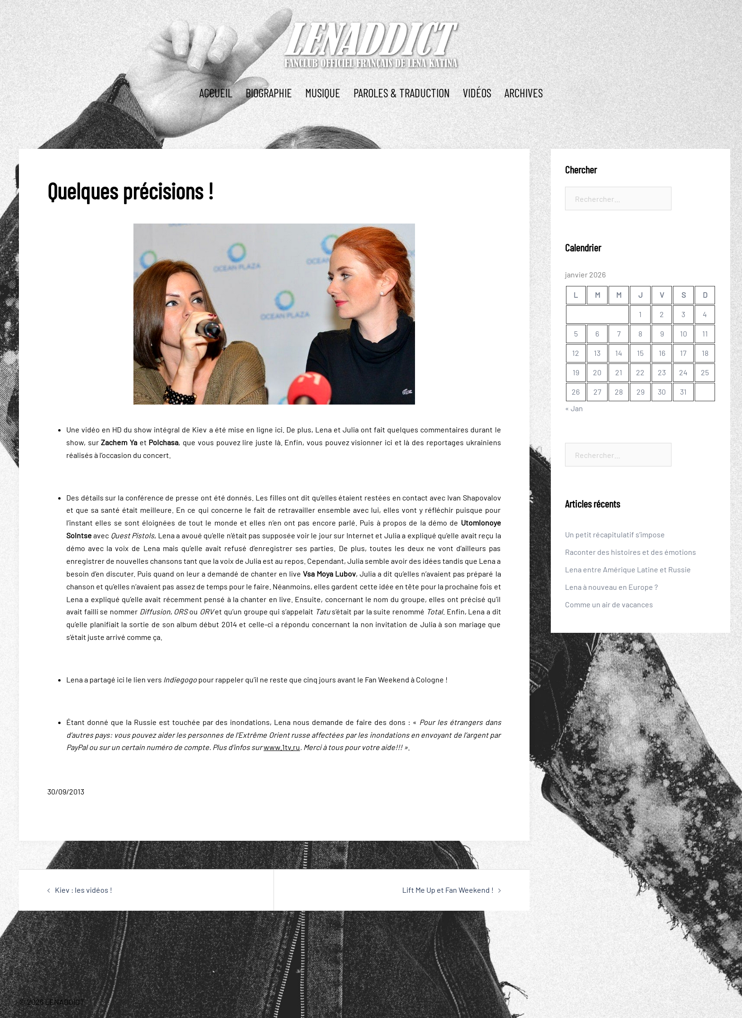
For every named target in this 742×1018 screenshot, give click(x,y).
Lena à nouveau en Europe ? (611, 586)
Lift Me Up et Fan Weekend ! (448, 889)
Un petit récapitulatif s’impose (615, 534)
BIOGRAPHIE (269, 93)
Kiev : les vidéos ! (83, 889)
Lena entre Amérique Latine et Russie (628, 569)
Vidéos (477, 93)
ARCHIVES (523, 93)
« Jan (574, 408)
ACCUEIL (215, 93)
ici (279, 429)
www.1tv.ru (282, 746)
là (278, 442)
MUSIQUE (322, 93)
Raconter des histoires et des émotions (630, 551)
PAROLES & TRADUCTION (401, 93)
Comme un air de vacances (609, 604)
